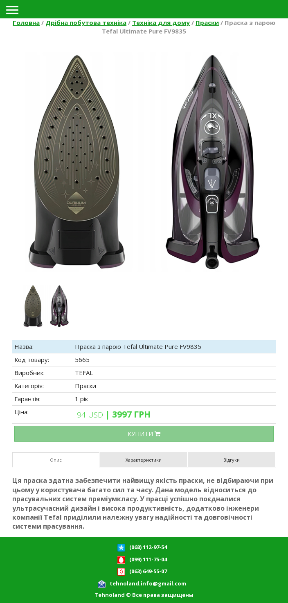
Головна (26, 22)
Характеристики (144, 460)
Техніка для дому (161, 22)
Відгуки (231, 460)
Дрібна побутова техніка (85, 22)
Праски (207, 22)
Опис (56, 460)
